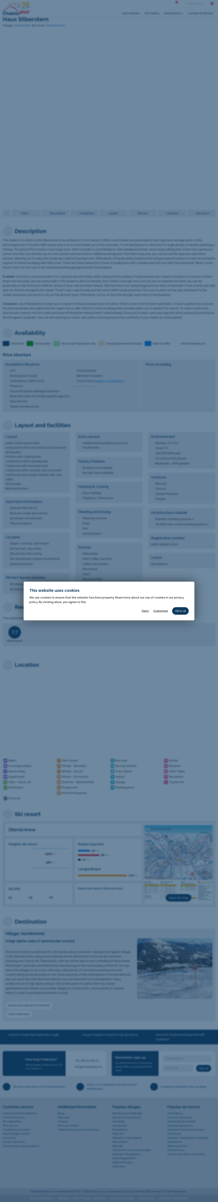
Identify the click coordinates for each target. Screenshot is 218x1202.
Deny (145, 611)
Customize (160, 611)
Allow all (180, 611)
